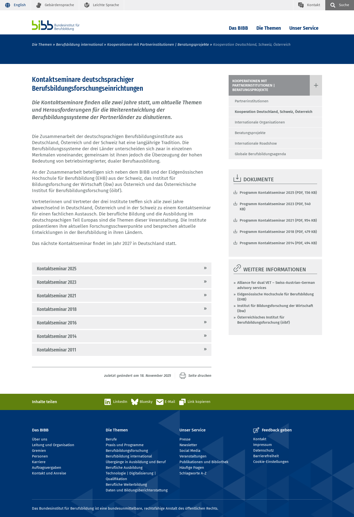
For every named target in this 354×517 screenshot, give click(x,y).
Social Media (189, 450)
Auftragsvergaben (46, 467)
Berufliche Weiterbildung (126, 484)
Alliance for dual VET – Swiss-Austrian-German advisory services (276, 285)
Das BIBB (238, 28)
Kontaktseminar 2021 (56, 296)
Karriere (38, 462)
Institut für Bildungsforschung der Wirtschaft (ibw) (275, 308)
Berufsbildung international (79, 44)
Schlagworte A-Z (192, 473)
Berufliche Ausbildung (124, 467)
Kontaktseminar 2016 (57, 323)
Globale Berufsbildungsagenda (260, 154)
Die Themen (268, 28)
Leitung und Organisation (53, 445)
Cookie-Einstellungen (271, 461)
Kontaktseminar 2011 (56, 350)
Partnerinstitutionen (251, 101)
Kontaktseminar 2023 (56, 282)
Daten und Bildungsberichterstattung (137, 490)
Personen (40, 456)
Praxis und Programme (125, 445)
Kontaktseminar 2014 (56, 336)
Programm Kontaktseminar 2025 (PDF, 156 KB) (278, 192)
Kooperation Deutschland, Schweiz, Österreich (273, 111)
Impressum (262, 444)
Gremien (39, 450)
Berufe (111, 439)
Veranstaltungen (192, 456)
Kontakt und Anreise (49, 473)
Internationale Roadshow (256, 143)
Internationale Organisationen (260, 122)
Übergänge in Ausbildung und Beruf (136, 462)
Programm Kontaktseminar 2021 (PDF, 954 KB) (278, 220)
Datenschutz (263, 450)
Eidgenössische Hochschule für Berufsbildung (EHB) (275, 297)
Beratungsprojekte (250, 133)
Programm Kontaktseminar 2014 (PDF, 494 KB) (278, 243)
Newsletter (188, 445)
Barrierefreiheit (266, 456)
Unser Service (303, 28)
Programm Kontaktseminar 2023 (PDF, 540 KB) (275, 206)
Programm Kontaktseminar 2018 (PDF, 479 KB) (278, 231)
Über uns (39, 439)
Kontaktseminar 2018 (56, 309)
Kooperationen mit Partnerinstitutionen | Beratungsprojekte (158, 44)
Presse (185, 439)
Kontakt (259, 439)
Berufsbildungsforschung (127, 450)
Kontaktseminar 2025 (56, 269)
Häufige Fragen (191, 467)
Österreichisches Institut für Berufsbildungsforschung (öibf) (263, 320)
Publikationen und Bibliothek (203, 462)
